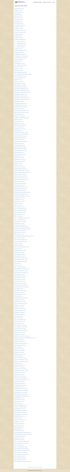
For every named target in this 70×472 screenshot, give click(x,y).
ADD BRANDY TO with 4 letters (19, 312)
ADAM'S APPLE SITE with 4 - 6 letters (20, 136)
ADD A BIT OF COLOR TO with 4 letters (21, 272)
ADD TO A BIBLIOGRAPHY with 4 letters (21, 443)
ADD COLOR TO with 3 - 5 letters (19, 321)
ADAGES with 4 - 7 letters (18, 68)
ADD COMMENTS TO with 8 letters (20, 325)
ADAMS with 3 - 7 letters (18, 165)
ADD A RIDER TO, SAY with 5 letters (20, 290)
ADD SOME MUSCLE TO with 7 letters (20, 410)
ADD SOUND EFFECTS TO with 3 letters (21, 414)
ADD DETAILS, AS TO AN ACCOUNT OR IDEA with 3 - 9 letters (24, 337)
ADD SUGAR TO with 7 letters (19, 430)
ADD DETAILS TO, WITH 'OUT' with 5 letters (21, 336)
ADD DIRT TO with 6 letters (19, 339)
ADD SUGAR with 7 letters (18, 428)
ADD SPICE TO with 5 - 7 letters (19, 419)
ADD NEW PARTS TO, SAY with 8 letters (21, 390)
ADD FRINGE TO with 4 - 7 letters (20, 354)
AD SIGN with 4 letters (18, 14)
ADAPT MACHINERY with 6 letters (20, 210)
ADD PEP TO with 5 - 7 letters (19, 401)
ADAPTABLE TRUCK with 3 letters (20, 225)
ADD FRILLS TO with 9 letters (19, 352)
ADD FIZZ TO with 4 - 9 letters (19, 348)
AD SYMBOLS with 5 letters (19, 26)
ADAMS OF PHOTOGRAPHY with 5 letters (21, 179)
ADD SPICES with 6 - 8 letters (19, 421)
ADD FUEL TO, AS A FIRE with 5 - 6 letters (21, 361)
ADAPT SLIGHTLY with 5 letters (19, 214)
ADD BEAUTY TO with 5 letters (19, 305)
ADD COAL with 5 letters (18, 317)
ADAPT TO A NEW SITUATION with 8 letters (22, 217)
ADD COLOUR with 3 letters (19, 323)
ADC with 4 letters (17, 263)
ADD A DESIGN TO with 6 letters (19, 279)
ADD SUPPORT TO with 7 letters (19, 436)
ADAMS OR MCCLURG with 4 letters (20, 188)
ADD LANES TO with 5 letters (19, 374)
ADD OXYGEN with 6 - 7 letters (19, 397)
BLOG (53, 2)
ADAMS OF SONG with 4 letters (19, 181)
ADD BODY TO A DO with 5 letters (20, 308)
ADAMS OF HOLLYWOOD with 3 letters (21, 177)
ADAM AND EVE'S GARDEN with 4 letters (21, 88)
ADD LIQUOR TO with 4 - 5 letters (20, 376)
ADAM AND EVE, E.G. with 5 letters (20, 85)
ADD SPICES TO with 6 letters (19, 423)
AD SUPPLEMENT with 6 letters (19, 25)
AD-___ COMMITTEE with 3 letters (20, 45)
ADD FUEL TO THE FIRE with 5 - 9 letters (21, 359)
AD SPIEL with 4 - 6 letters (18, 19)
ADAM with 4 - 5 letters (18, 79)
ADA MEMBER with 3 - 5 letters (19, 63)
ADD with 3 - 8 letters (17, 265)
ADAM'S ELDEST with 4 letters (19, 139)
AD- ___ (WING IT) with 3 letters (19, 41)
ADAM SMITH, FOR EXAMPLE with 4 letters (21, 117)
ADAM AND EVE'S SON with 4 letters (20, 94)
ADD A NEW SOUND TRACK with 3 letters (21, 286)
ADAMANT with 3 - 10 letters (19, 157)
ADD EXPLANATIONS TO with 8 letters (21, 343)
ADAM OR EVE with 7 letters (19, 114)
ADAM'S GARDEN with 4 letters (19, 145)
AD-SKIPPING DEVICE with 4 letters (20, 57)
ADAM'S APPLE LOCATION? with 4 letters (21, 134)
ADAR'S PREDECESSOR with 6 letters (20, 261)
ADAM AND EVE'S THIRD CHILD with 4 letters (22, 97)
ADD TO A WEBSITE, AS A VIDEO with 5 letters (22, 450)
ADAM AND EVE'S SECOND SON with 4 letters (22, 92)
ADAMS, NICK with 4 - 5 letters (19, 197)
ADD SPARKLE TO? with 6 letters (19, 416)
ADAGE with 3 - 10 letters (18, 66)
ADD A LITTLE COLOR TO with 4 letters (21, 285)
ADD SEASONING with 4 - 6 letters (20, 408)
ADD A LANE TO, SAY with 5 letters (20, 283)
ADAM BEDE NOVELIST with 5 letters (20, 105)
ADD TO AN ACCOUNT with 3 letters (20, 452)
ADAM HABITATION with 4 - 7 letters (20, 106)
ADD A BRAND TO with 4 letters (19, 274)
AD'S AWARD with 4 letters (18, 59)
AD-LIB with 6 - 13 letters (18, 48)
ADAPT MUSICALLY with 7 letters (20, 212)
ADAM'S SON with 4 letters (18, 152)
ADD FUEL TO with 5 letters (19, 356)
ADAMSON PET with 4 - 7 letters (19, 201)
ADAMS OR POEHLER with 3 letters (20, 190)
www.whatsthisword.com (38, 470)
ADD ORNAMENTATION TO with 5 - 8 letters (22, 396)
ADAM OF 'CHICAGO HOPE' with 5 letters (21, 112)
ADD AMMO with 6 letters (18, 296)
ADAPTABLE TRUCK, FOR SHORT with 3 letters (22, 228)
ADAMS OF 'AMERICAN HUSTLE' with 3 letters (22, 172)
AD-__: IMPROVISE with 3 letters (19, 46)
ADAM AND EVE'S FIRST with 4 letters (20, 86)
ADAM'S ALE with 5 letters (18, 130)
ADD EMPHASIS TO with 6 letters (20, 341)
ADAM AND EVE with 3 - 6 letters (19, 83)
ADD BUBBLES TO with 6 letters (19, 314)
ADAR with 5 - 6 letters (18, 248)
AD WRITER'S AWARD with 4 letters (20, 39)
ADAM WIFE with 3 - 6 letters (19, 123)
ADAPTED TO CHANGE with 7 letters (20, 239)
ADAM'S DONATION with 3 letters (20, 137)
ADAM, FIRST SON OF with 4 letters (20, 125)
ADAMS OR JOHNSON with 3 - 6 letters (21, 186)
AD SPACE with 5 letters (18, 17)
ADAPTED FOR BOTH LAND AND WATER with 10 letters (24, 236)
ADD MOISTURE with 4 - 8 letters (19, 383)
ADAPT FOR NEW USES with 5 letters (20, 208)
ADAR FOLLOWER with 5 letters (19, 254)
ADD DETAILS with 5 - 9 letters (19, 334)
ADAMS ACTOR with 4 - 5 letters (19, 166)
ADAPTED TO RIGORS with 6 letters (20, 241)
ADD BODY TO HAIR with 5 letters (20, 310)
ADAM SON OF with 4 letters (19, 121)
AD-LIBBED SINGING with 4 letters (20, 54)
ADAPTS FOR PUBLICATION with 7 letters (21, 246)
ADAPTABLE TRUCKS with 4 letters (20, 230)
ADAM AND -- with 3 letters (19, 81)
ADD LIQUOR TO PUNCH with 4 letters (21, 377)
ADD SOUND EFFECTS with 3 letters (20, 412)
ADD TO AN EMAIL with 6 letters (19, 456)
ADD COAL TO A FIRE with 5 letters (20, 319)
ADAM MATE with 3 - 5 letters (19, 108)
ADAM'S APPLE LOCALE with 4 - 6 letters (21, 132)
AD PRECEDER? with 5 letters (19, 8)
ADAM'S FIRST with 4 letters (19, 143)
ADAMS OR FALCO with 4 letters (19, 185)
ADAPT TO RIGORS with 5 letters (20, 219)
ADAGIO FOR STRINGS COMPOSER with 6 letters (22, 74)
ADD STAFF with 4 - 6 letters (19, 425)
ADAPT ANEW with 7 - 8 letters (19, 206)
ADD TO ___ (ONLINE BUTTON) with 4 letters (22, 441)
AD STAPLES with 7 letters (18, 23)
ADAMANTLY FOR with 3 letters (19, 161)
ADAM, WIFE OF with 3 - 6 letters (19, 128)
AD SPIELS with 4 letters (18, 21)
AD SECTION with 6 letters (18, 12)
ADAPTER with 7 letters (18, 243)
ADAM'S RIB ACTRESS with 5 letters (20, 148)
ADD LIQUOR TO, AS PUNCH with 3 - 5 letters (22, 379)
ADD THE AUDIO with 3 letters (19, 437)
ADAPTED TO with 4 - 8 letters (19, 237)
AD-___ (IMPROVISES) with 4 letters (20, 43)
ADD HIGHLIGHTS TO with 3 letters (20, 368)
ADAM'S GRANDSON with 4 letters (20, 146)
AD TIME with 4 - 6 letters (18, 28)
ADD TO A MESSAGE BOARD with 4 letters (21, 448)
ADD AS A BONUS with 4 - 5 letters (20, 301)
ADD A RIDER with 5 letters (18, 288)
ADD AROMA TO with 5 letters (19, 299)
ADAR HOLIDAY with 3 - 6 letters (19, 256)
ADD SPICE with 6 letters (18, 417)
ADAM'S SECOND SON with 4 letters (20, 150)
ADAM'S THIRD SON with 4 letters (20, 154)
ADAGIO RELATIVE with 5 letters (19, 77)
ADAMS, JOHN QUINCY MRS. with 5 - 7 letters (22, 196)
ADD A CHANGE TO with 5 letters (20, 276)
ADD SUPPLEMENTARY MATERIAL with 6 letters (22, 432)
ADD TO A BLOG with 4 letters (19, 445)
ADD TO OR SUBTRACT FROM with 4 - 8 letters (22, 461)
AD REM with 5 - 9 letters (18, 10)
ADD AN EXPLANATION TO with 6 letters (21, 297)
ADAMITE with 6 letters (18, 163)
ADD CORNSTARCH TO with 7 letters (20, 326)
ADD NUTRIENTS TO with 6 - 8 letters (20, 392)
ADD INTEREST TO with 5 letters (19, 372)
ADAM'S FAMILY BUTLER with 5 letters (20, 141)
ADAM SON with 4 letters (18, 119)
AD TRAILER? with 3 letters (18, 34)
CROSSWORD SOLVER (37, 2)
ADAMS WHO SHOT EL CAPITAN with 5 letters (22, 192)
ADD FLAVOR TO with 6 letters (19, 350)
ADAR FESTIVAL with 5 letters (19, 252)
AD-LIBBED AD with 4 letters (19, 52)
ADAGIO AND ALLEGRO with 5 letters (20, 72)
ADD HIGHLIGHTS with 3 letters (19, 366)
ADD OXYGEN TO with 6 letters (19, 399)
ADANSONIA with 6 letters (18, 203)
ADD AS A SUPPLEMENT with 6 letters (20, 303)
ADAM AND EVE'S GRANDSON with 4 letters (21, 90)
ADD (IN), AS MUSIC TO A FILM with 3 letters (21, 268)
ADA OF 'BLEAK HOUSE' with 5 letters (20, 65)
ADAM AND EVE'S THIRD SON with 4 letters (21, 99)
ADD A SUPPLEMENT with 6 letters (20, 294)
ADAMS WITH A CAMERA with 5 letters (21, 194)
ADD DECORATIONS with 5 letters (20, 328)
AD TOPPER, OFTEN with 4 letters (20, 32)
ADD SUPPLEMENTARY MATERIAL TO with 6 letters (23, 434)
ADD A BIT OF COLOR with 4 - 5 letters (20, 270)
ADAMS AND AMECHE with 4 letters (20, 168)
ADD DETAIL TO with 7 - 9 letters (19, 332)
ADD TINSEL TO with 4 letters (19, 439)
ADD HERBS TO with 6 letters (19, 365)
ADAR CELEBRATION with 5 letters (20, 250)
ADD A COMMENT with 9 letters (19, 277)
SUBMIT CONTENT (47, 2)
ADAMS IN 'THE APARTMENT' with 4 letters (21, 170)
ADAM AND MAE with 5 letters (19, 101)
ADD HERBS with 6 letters (18, 363)
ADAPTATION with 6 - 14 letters (19, 232)
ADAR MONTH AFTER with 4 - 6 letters (21, 257)
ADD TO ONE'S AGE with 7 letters (20, 457)
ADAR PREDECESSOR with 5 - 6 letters (20, 259)
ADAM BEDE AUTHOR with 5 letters (20, 103)
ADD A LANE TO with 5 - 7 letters (19, 281)
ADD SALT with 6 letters (18, 403)
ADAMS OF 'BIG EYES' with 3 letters (20, 174)
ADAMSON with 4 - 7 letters (19, 199)
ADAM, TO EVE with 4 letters (19, 126)
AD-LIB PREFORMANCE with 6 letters (20, 50)
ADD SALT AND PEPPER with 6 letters (20, 405)
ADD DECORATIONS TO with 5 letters (20, 330)
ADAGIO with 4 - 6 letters (18, 70)
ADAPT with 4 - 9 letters (18, 205)
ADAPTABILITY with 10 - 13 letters (20, 221)
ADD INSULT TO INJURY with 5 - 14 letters (21, 370)
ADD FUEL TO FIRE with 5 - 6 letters (20, 357)
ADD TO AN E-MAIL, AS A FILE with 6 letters (21, 454)
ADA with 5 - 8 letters (17, 61)
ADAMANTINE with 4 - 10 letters (19, 159)
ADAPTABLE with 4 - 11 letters (19, 223)
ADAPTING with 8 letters (18, 245)
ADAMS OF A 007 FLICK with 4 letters (20, 176)
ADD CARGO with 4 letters (18, 316)
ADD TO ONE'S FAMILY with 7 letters (20, 459)
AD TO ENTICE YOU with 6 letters (20, 30)
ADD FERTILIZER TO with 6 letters (20, 345)
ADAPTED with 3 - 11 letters (19, 234)
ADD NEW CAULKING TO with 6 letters (21, 388)
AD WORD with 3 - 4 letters (18, 37)
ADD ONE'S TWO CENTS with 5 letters (20, 394)
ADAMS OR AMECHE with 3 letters (20, 183)
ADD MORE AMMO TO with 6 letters (20, 385)
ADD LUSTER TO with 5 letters (19, 381)
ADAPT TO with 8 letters (18, 216)
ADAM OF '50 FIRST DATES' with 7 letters (21, 110)
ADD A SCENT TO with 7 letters (19, 292)
